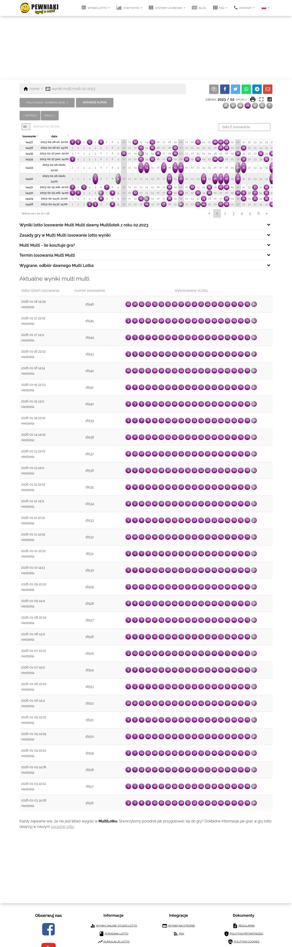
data (54, 136)
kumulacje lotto (113, 941)
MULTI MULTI (46, 102)
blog (199, 7)
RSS (178, 934)
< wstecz (30, 115)
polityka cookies (243, 941)
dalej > (49, 115)
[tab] (146, 225)
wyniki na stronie (178, 926)
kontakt (243, 7)
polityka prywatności (243, 934)
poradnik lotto (62, 826)
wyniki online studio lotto (113, 926)
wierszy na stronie (41, 126)
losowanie (29, 136)
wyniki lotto (95, 7)
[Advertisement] (146, 48)
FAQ (219, 7)
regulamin (243, 926)
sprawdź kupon (95, 102)
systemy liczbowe (166, 7)
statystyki (128, 7)
